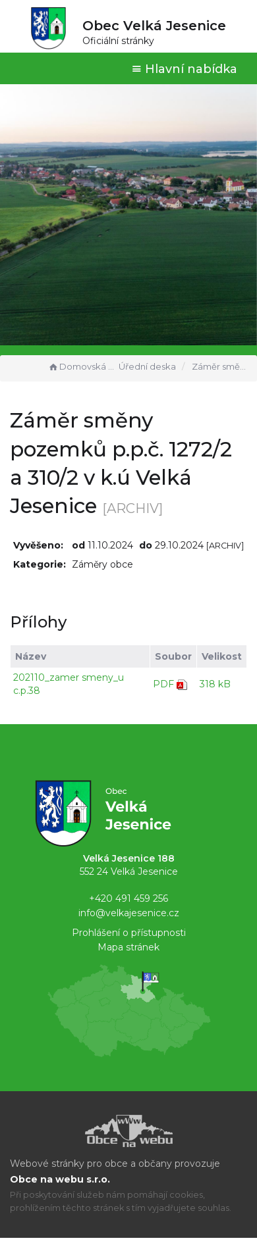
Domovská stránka (81, 366)
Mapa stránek (128, 947)
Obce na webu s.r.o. (60, 1179)
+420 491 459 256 (128, 898)
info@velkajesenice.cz (128, 913)
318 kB (215, 684)
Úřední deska (147, 366)
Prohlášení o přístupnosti (129, 933)
